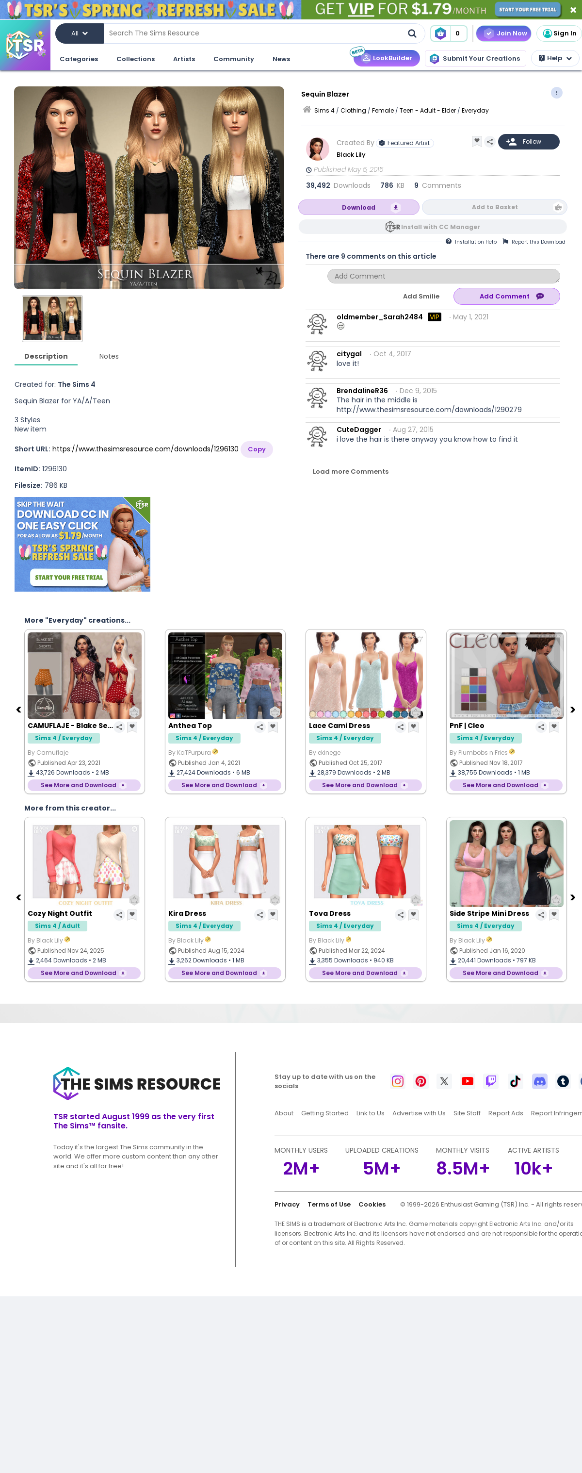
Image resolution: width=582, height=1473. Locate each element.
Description (46, 356)
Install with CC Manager (440, 227)
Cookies (372, 1204)
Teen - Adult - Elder (428, 110)
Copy (257, 449)
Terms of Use (329, 1204)
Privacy (287, 1204)
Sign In (559, 33)
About (284, 1113)
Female (383, 110)
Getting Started (325, 1113)
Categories (79, 59)
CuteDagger (359, 429)
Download (358, 207)
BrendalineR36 (362, 391)
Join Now (512, 33)
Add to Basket (495, 207)
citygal (349, 354)
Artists (184, 59)
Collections (135, 59)
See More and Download (78, 785)
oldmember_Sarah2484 (380, 317)
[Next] (574, 709)
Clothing (353, 110)
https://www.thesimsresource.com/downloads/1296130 (145, 449)
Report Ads (505, 1113)
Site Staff (467, 1113)
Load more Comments (350, 471)
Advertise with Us (419, 1113)
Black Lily (352, 154)
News (281, 59)
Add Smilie (421, 296)
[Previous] (19, 709)
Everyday (475, 110)
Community (233, 59)
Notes (109, 356)
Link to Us (370, 1113)
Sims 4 (324, 110)
